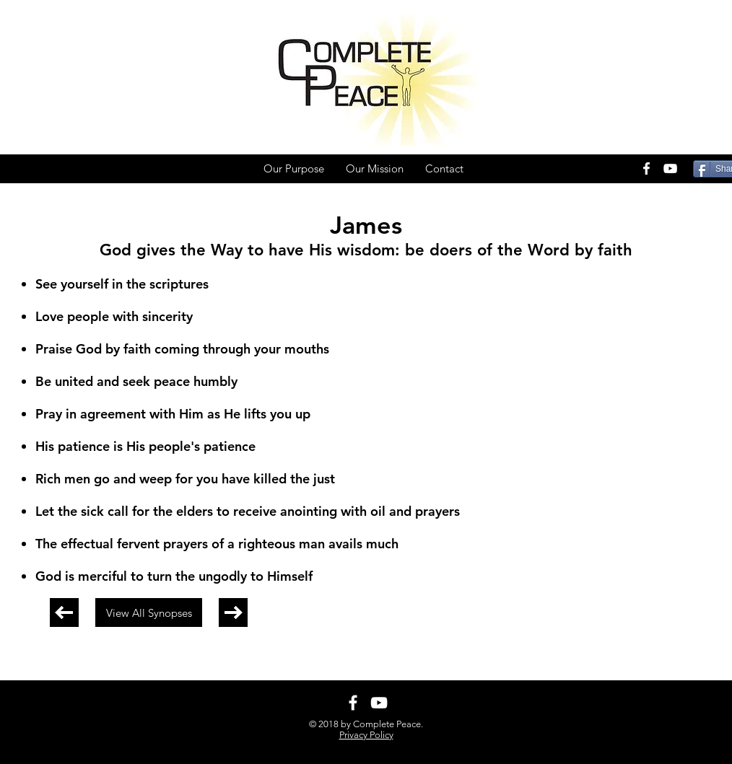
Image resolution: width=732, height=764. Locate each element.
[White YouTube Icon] (670, 168)
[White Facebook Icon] (646, 168)
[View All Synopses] (148, 612)
